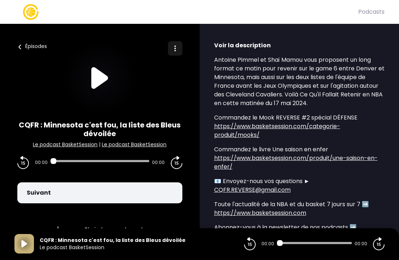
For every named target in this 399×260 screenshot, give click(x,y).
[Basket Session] (186, 12)
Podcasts (371, 12)
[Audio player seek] (100, 161)
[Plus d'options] (175, 48)
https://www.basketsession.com (260, 213)
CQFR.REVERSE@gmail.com (252, 190)
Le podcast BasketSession (65, 144)
